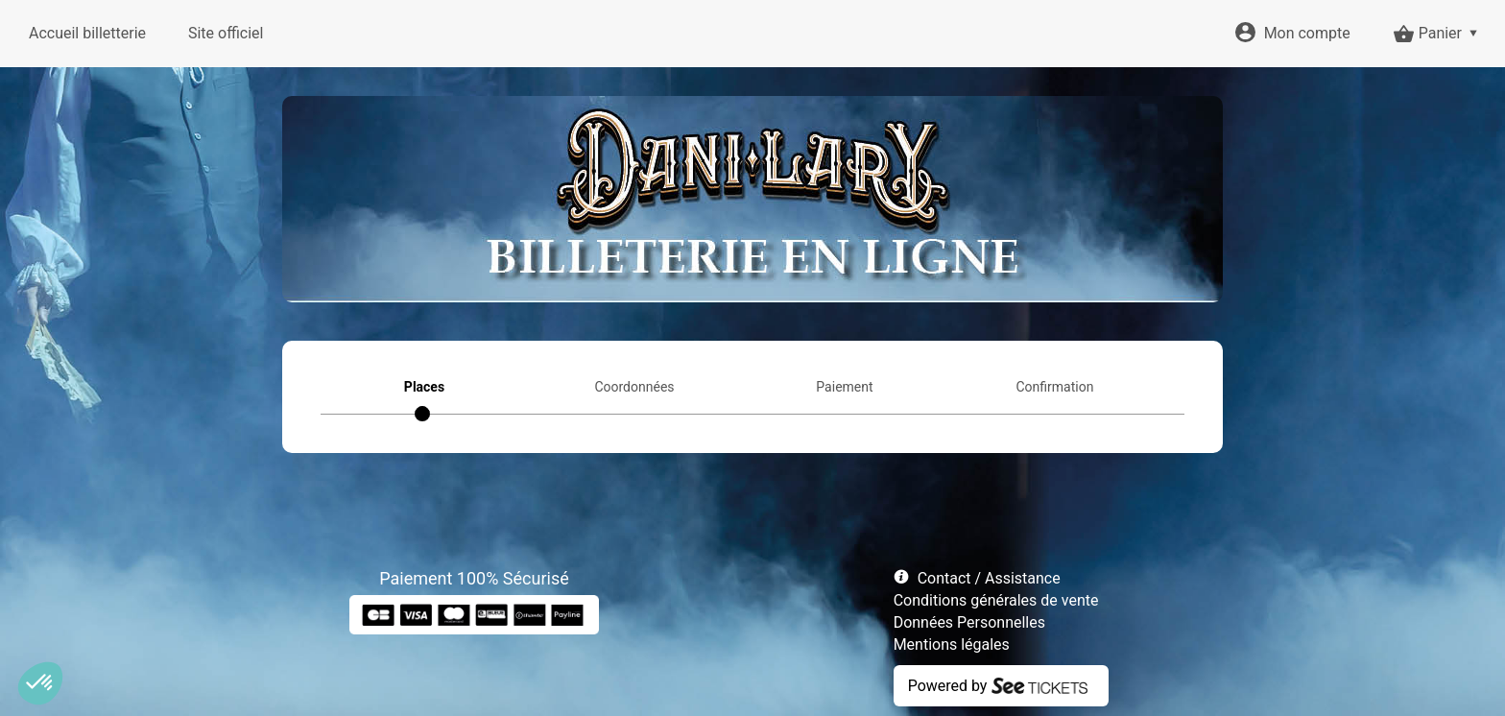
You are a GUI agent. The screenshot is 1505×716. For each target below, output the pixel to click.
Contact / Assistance (989, 578)
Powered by (948, 686)
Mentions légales (952, 644)
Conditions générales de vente (996, 600)
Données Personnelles (969, 622)
